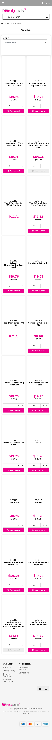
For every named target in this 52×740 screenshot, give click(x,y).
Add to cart (15, 111)
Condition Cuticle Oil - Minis (14, 324)
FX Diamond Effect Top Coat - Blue (13, 144)
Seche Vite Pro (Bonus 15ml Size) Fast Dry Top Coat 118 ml (13, 625)
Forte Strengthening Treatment (14, 384)
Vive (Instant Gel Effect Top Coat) (38, 623)
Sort (6, 38)
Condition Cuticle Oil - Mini (38, 324)
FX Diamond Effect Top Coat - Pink (13, 84)
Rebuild (38, 503)
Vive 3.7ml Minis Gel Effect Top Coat (13, 204)
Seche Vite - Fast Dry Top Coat (38, 563)
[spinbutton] (9, 106)
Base (38, 443)
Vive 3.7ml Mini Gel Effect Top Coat (38, 204)
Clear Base (13, 503)
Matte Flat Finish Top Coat (13, 444)
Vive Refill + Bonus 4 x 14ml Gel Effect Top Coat (38, 145)
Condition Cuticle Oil (38, 263)
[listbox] (25, 42)
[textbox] (23, 16)
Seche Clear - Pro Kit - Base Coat (14, 563)
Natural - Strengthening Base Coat (14, 265)
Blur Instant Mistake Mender (38, 384)
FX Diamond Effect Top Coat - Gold (38, 84)
